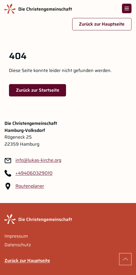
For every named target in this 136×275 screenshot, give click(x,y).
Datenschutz (17, 245)
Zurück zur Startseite (37, 90)
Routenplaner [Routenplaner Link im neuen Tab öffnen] (29, 186)
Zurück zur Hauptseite (101, 24)
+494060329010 (34, 173)
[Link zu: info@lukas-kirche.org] (38, 160)
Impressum (16, 236)
